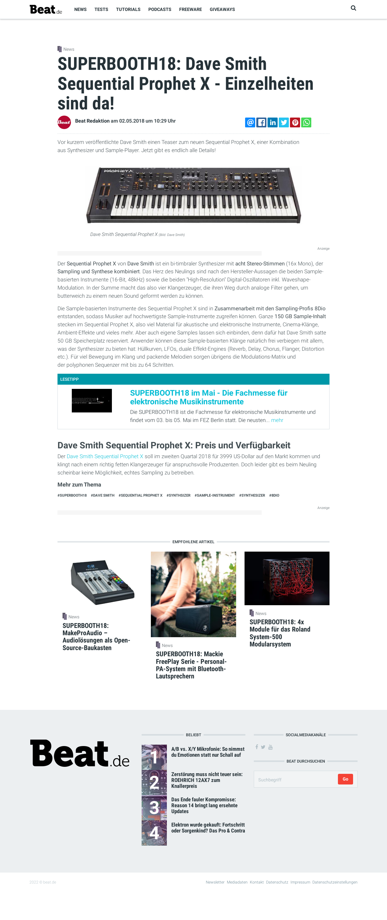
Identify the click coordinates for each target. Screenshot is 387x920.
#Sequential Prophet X (140, 495)
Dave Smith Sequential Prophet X (105, 456)
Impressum (300, 882)
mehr (277, 420)
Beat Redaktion (92, 121)
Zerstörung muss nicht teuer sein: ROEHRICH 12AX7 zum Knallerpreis (207, 780)
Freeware (190, 9)
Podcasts (159, 9)
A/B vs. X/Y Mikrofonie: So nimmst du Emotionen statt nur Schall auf (208, 752)
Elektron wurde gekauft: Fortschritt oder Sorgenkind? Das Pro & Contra (208, 828)
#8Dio (274, 495)
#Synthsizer (178, 495)
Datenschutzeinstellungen (335, 882)
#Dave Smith (102, 495)
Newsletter (215, 882)
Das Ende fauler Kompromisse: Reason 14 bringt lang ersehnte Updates (204, 805)
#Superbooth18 (72, 495)
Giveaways (222, 9)
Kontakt (257, 882)
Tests (101, 9)
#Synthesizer (252, 495)
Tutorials (128, 9)
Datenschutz (277, 882)
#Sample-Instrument (215, 495)
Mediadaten (237, 882)
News (80, 9)
